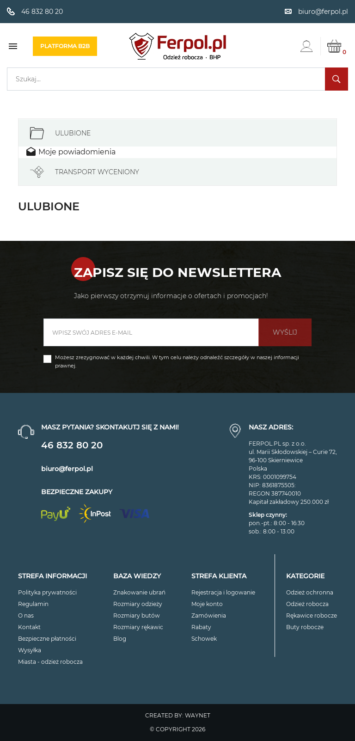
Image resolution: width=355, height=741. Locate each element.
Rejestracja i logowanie (223, 592)
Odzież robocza (307, 603)
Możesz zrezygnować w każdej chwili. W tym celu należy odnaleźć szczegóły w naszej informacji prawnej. (177, 361)
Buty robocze (305, 627)
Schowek (204, 638)
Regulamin (33, 603)
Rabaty (201, 627)
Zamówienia (208, 615)
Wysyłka (29, 650)
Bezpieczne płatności (47, 638)
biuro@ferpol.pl (67, 469)
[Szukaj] (177, 79)
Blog (119, 638)
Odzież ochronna (309, 592)
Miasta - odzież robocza (50, 661)
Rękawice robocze (311, 615)
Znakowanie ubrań (139, 592)
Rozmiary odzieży (137, 603)
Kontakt (29, 627)
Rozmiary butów (136, 615)
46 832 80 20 (72, 445)
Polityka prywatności (47, 592)
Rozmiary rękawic (138, 627)
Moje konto (207, 603)
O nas (26, 615)
